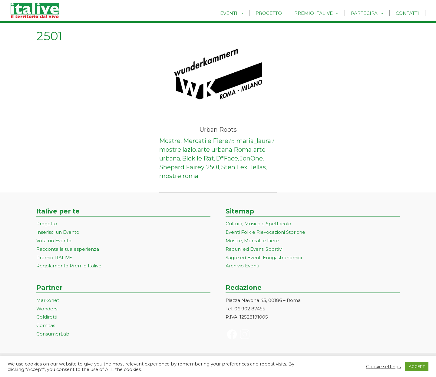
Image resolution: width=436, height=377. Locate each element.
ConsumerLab (52, 334)
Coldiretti (46, 317)
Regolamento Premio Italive (68, 266)
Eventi (242, 13)
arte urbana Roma (225, 149)
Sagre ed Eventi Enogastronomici (264, 257)
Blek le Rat (198, 158)
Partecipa (368, 13)
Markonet (47, 300)
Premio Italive (321, 13)
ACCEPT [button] (417, 366)
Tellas (257, 167)
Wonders (46, 309)
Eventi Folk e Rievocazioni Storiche (265, 232)
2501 (212, 167)
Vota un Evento (53, 240)
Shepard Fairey (181, 167)
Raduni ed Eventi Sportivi (254, 249)
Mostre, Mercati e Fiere (193, 140)
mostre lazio (177, 149)
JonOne (251, 158)
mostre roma (178, 176)
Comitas (45, 325)
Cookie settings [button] (383, 366)
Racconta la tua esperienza (67, 249)
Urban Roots (218, 129)
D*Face (227, 158)
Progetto (279, 13)
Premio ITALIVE (54, 257)
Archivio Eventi (242, 266)
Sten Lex (234, 167)
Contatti (409, 13)
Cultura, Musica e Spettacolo (258, 224)
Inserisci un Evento (57, 232)
